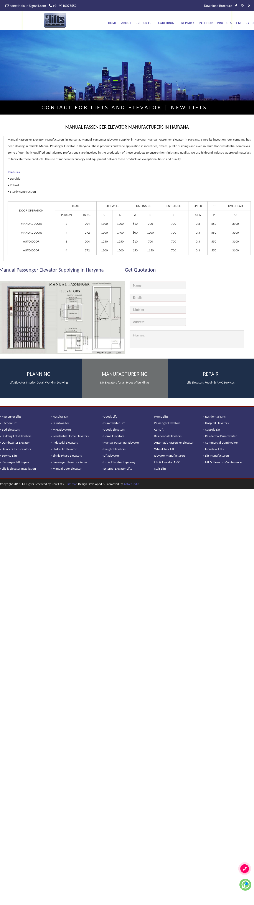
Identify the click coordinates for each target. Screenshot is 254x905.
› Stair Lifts (159, 469)
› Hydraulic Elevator (64, 449)
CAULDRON (166, 23)
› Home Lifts (160, 416)
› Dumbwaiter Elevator (15, 442)
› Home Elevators (113, 436)
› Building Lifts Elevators (15, 436)
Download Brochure (218, 6)
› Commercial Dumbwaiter (220, 442)
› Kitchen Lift (8, 423)
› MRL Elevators (61, 429)
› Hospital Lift (59, 416)
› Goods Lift (109, 416)
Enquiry (242, 23)
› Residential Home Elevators (70, 436)
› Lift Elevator (110, 455)
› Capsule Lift (211, 429)
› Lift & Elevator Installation (18, 469)
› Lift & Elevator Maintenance (222, 462)
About (126, 23)
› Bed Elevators (10, 429)
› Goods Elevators (113, 429)
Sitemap (72, 484)
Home (112, 23)
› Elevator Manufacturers (168, 455)
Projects (224, 23)
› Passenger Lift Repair (14, 462)
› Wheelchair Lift (163, 449)
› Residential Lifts (214, 416)
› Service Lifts (8, 455)
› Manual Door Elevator (66, 469)
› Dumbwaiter (60, 423)
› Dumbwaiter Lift (113, 423)
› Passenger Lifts (10, 416)
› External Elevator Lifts (117, 469)
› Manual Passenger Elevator (120, 442)
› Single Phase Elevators (66, 455)
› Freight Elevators (113, 449)
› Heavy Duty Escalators (15, 449)
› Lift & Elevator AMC (166, 462)
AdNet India (131, 484)
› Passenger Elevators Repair (69, 462)
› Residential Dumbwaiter (220, 436)
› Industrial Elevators (64, 442)
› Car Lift (157, 429)
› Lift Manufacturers (216, 455)
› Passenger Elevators (166, 423)
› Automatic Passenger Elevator (172, 442)
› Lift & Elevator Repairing (118, 462)
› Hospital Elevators (216, 423)
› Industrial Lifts (213, 449)
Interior (206, 23)
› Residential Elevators (166, 436)
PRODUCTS (143, 23)
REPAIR (186, 23)
